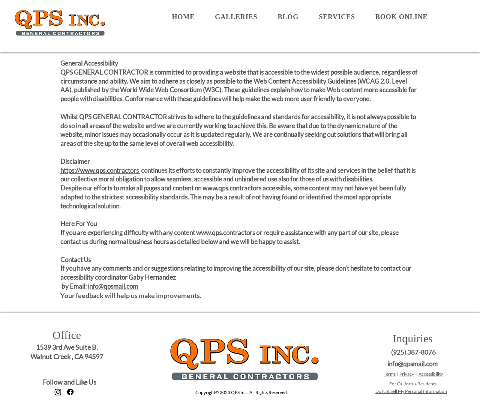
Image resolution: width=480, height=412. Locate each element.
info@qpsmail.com (113, 286)
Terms (390, 374)
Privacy (406, 374)
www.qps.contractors (231, 188)
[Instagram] (58, 392)
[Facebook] (70, 392)
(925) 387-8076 (413, 352)
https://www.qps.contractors (100, 170)
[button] (236, 17)
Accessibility (430, 374)
